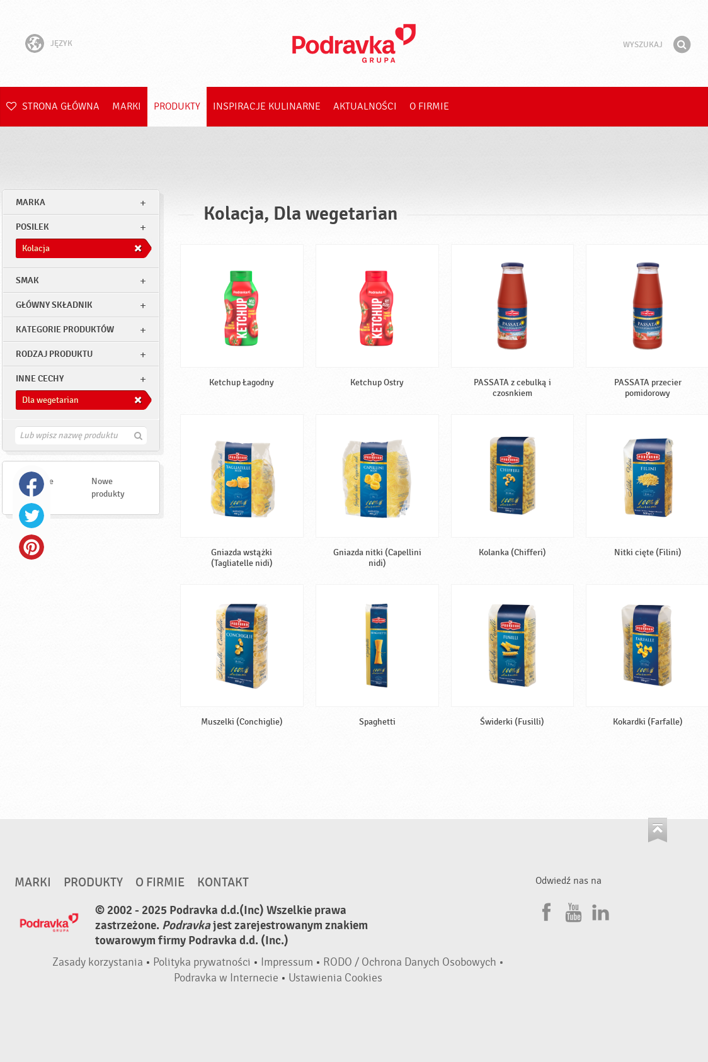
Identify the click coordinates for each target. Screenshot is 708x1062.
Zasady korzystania (97, 962)
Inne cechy (40, 378)
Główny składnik (54, 305)
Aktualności (365, 106)
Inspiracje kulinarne (267, 106)
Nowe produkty (108, 487)
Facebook (31, 484)
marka (30, 202)
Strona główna (53, 106)
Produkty (177, 106)
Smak (27, 280)
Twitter (31, 515)
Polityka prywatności (202, 962)
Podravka (354, 43)
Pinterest (31, 547)
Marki (126, 106)
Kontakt (223, 882)
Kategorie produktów (65, 329)
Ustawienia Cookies (335, 978)
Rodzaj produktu (54, 354)
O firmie (429, 106)
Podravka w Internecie (226, 978)
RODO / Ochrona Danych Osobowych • (413, 962)
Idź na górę (657, 830)
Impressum (287, 962)
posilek (32, 227)
